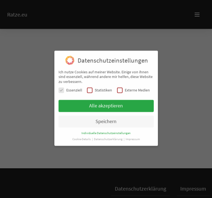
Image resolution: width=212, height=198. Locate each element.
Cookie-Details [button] (81, 136)
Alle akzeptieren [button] (106, 103)
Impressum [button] (133, 136)
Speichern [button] (106, 118)
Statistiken (99, 87)
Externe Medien (133, 87)
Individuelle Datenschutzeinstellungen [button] (106, 130)
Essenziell (70, 87)
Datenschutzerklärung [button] (108, 136)
